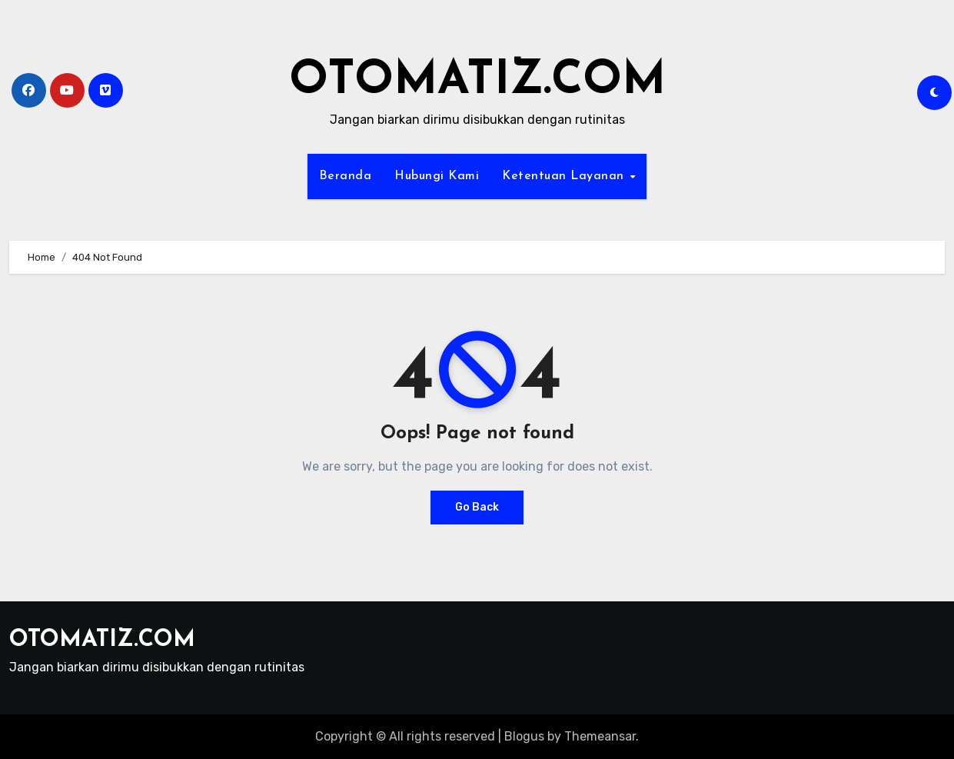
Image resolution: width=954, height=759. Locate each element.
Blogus (524, 736)
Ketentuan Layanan (565, 176)
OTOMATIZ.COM (477, 81)
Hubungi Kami (436, 176)
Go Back (477, 507)
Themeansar (600, 736)
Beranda (345, 176)
